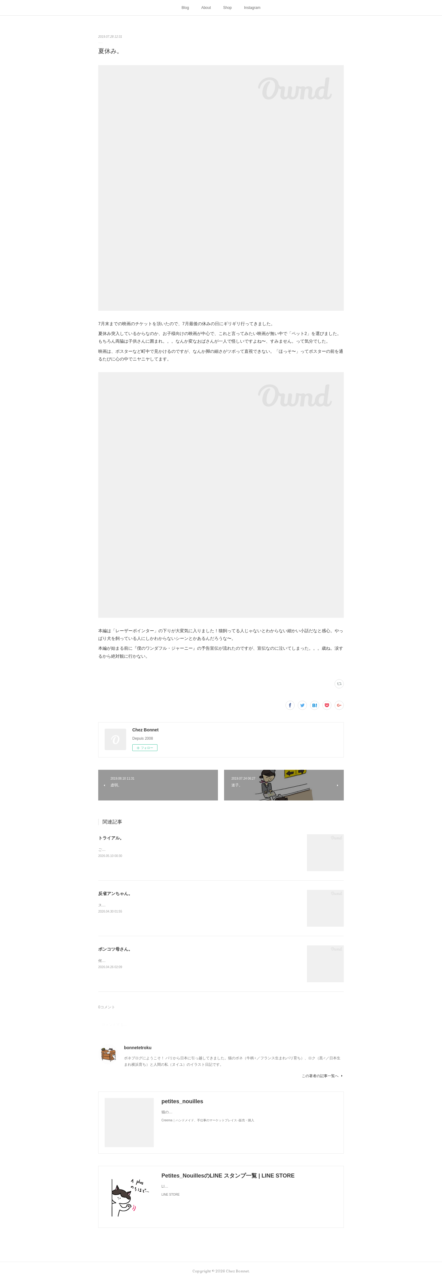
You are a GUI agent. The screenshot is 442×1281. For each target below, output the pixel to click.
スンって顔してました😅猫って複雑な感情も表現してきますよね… (154, 905)
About (206, 8)
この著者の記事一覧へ (323, 1076)
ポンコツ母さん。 (115, 949)
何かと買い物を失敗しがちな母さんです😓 (133, 961)
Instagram (252, 8)
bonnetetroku (137, 1047)
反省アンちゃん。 (115, 893)
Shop (227, 8)
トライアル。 (111, 837)
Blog (185, 8)
